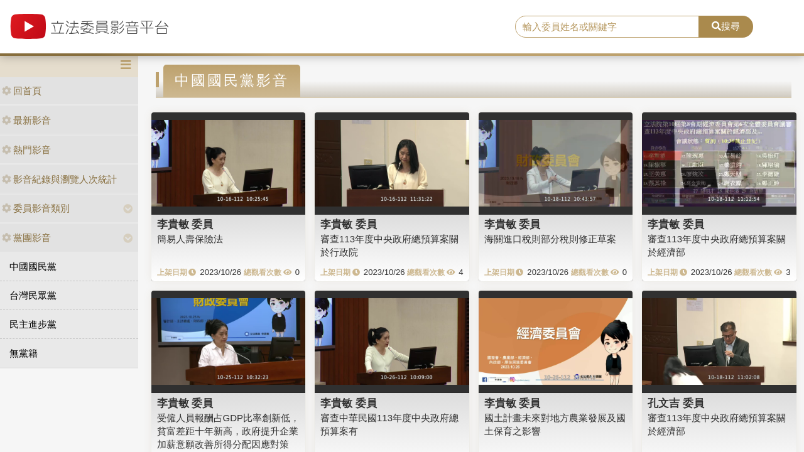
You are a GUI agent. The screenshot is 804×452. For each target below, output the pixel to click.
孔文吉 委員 (676, 403)
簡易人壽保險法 (190, 239)
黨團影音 (26, 237)
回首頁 (21, 90)
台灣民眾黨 (33, 295)
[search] (607, 27)
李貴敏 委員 (185, 224)
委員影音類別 (36, 208)
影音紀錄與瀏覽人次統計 (59, 179)
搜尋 (726, 26)
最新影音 (26, 120)
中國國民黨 (33, 266)
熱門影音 (26, 149)
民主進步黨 (33, 324)
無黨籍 (23, 353)
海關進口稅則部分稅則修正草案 (550, 239)
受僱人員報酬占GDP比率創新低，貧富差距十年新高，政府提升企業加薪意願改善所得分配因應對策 (228, 431)
